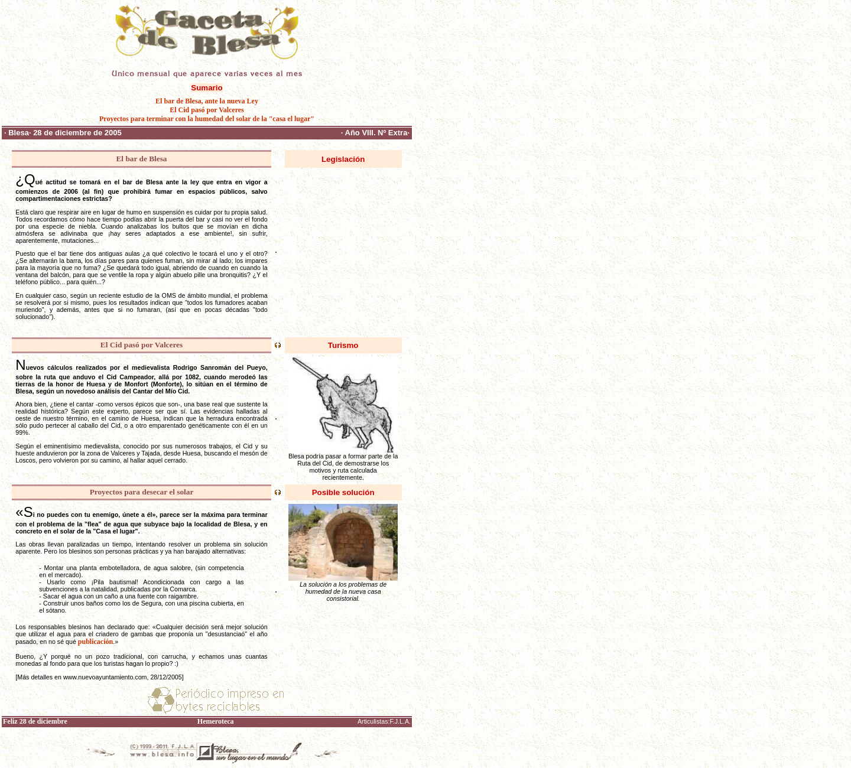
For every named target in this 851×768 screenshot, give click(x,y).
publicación (95, 641)
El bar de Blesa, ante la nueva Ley (206, 101)
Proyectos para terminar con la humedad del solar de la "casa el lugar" (206, 119)
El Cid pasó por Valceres (207, 110)
